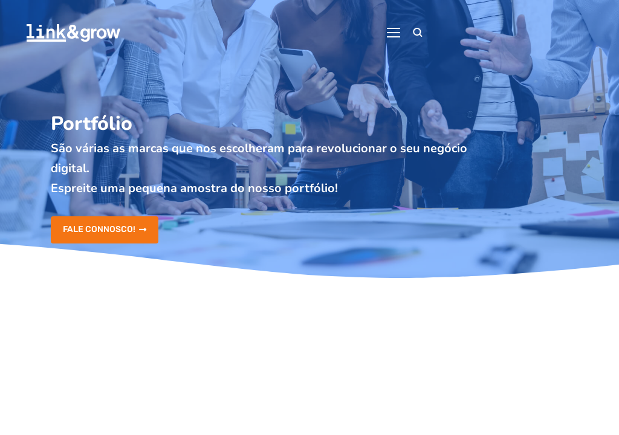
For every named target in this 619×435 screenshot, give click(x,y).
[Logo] (73, 33)
